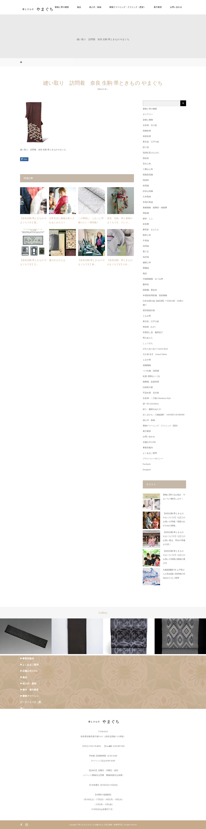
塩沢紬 (146, 257)
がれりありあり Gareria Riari (155, 349)
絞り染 (146, 147)
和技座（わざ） (150, 327)
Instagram (147, 470)
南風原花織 (148, 175)
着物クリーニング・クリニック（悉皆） (127, 7)
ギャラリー (148, 114)
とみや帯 (147, 360)
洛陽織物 (147, 365)
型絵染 (146, 158)
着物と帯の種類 (62, 7)
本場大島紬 (148, 202)
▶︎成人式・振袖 (28, 683)
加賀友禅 (147, 136)
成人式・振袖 (95, 7)
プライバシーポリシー (153, 459)
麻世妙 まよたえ (151, 229)
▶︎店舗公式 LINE (29, 671)
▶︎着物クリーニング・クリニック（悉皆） (30, 702)
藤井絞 (146, 284)
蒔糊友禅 (147, 131)
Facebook (147, 464)
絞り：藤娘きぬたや (152, 409)
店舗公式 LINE (149, 442)
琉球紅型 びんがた (151, 153)
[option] (26, 636)
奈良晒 (146, 224)
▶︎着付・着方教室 (29, 689)
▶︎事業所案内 (27, 658)
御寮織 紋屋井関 (151, 382)
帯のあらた (148, 338)
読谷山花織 (148, 191)
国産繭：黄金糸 (150, 290)
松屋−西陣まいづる (151, 376)
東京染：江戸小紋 (151, 321)
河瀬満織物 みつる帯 (153, 279)
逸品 (79, 7)
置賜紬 (146, 268)
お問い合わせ (176, 7)
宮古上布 (147, 164)
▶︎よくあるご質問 (29, 664)
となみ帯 (147, 316)
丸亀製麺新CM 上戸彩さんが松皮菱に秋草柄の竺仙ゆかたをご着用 (174, 574)
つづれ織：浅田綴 (151, 371)
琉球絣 (146, 180)
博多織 (146, 213)
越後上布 (147, 262)
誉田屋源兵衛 (149, 310)
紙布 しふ (148, 219)
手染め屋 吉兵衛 (151, 393)
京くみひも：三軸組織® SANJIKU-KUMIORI (163, 415)
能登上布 (147, 235)
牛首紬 (146, 240)
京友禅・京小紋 (150, 125)
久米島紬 (147, 197)
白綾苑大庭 (148, 387)
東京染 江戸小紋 (151, 142)
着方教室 (158, 7)
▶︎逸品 (23, 677)
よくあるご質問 (150, 453)
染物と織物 (148, 120)
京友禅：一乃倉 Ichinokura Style (157, 398)
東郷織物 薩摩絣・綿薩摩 (155, 208)
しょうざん (148, 343)
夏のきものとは (57, 260)
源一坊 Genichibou (151, 404)
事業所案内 (148, 448)
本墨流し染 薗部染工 (153, 332)
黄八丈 (146, 251)
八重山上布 (148, 169)
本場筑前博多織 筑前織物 (155, 295)
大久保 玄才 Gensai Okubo (155, 354)
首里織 (146, 186)
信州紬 (146, 246)
